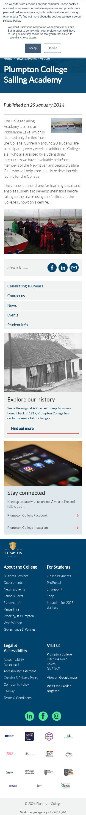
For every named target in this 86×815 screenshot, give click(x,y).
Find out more (22, 428)
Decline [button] (52, 48)
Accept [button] (33, 48)
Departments (13, 583)
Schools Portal (14, 596)
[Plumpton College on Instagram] (56, 716)
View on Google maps (62, 677)
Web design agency (34, 812)
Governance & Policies (19, 629)
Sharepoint (54, 589)
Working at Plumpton (19, 616)
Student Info (12, 603)
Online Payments (59, 576)
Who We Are (13, 623)
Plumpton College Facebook (27, 515)
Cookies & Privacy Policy (21, 678)
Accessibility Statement (20, 671)
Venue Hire (11, 609)
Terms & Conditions (17, 698)
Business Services (16, 576)
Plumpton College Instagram (27, 527)
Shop (50, 596)
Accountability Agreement (14, 662)
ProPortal (54, 583)
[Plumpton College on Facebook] (43, 716)
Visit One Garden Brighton (59, 688)
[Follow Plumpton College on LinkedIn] (29, 716)
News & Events (14, 589)
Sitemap (9, 691)
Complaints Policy (16, 684)
